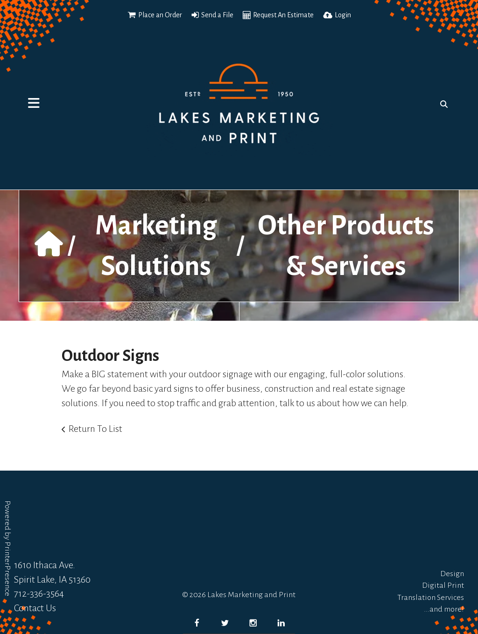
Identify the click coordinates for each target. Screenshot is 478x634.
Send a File (217, 15)
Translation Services (430, 597)
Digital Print (443, 585)
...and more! (444, 609)
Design (452, 574)
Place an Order (160, 15)
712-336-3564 (39, 593)
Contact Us (35, 608)
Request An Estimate (283, 15)
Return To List (95, 428)
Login (343, 15)
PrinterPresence (7, 569)
